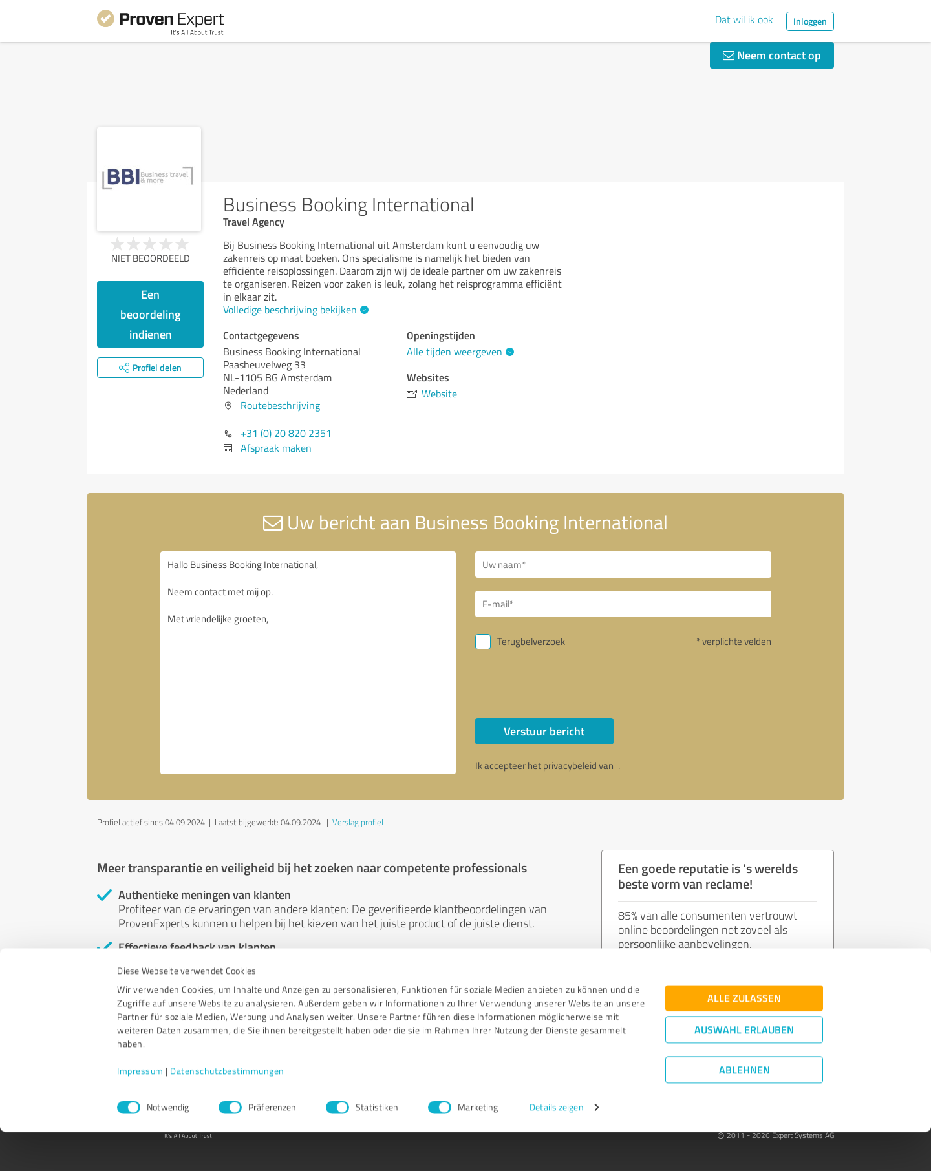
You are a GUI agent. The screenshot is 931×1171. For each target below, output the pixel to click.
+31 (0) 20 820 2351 (286, 433)
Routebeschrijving (280, 405)
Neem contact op (772, 55)
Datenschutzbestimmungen (227, 1110)
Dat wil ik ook (744, 19)
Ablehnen (744, 1109)
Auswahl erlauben (744, 1069)
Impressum (140, 1110)
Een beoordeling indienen (150, 314)
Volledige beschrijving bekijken (294, 309)
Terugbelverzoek (531, 641)
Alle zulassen (744, 1037)
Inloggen (810, 21)
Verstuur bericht (544, 731)
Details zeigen (556, 1147)
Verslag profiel (357, 822)
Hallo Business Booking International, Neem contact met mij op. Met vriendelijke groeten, (308, 662)
